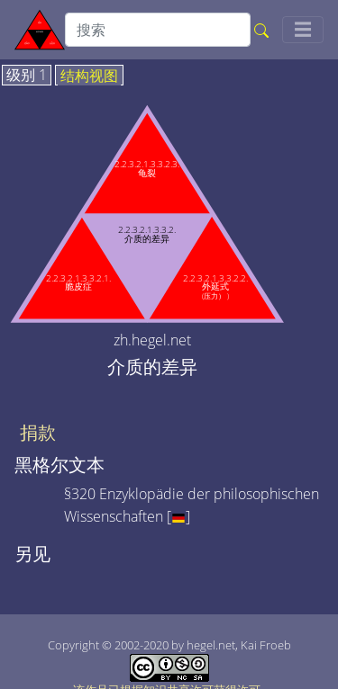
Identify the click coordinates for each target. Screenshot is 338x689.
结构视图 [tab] (89, 76)
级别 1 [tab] (26, 75)
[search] (158, 30)
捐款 (38, 432)
